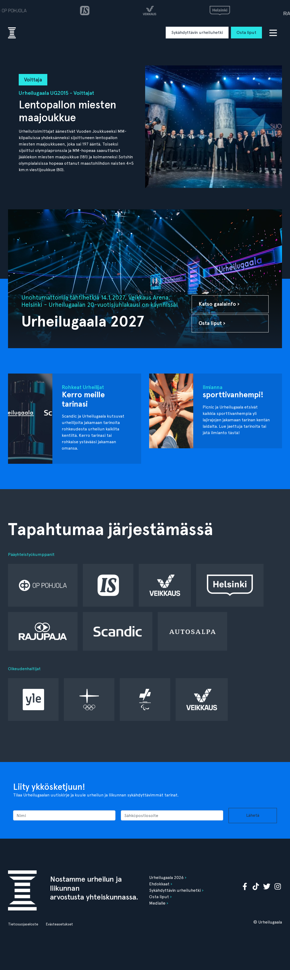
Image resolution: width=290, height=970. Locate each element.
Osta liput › (212, 323)
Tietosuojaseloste (23, 924)
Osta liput (246, 32)
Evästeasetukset (59, 924)
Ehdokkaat (159, 883)
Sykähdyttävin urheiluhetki (197, 32)
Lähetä (252, 815)
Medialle (157, 903)
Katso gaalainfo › (219, 304)
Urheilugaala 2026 (166, 877)
